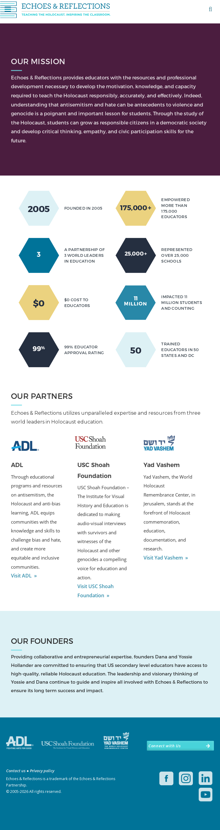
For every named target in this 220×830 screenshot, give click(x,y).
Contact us (16, 770)
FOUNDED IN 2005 (83, 208)
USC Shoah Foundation (94, 470)
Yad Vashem (162, 465)
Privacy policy (42, 770)
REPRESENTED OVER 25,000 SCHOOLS (176, 255)
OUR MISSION (38, 61)
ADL (17, 465)
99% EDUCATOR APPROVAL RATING (84, 349)
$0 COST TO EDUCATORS (77, 302)
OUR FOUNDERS (42, 641)
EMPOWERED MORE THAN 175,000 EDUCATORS (175, 208)
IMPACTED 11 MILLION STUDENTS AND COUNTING (181, 302)
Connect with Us (164, 745)
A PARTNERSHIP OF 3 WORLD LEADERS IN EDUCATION (84, 255)
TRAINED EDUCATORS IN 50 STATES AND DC (180, 349)
